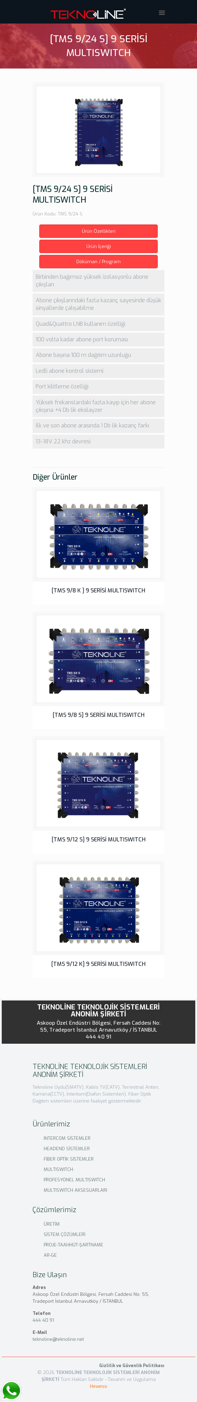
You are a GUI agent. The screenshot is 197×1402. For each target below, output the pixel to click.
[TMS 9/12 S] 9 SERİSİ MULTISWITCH (99, 839)
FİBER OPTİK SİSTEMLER (69, 1159)
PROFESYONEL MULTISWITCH (74, 1180)
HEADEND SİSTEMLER (67, 1149)
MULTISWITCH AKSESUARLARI (75, 1190)
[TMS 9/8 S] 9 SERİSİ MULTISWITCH (99, 715)
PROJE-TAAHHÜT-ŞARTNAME (73, 1245)
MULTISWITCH (58, 1169)
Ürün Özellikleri (98, 231)
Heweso (98, 1386)
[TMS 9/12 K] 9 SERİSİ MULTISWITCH (98, 964)
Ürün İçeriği (98, 246)
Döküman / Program (98, 262)
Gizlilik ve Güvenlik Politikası (131, 1365)
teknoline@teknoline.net (58, 1339)
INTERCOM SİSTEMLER (67, 1138)
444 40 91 (98, 1036)
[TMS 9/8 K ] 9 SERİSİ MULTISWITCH (98, 590)
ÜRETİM (52, 1224)
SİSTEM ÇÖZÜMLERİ (64, 1234)
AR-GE (50, 1255)
